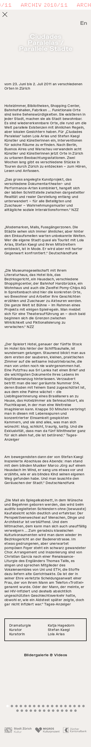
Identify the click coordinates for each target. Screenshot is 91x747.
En (83, 23)
